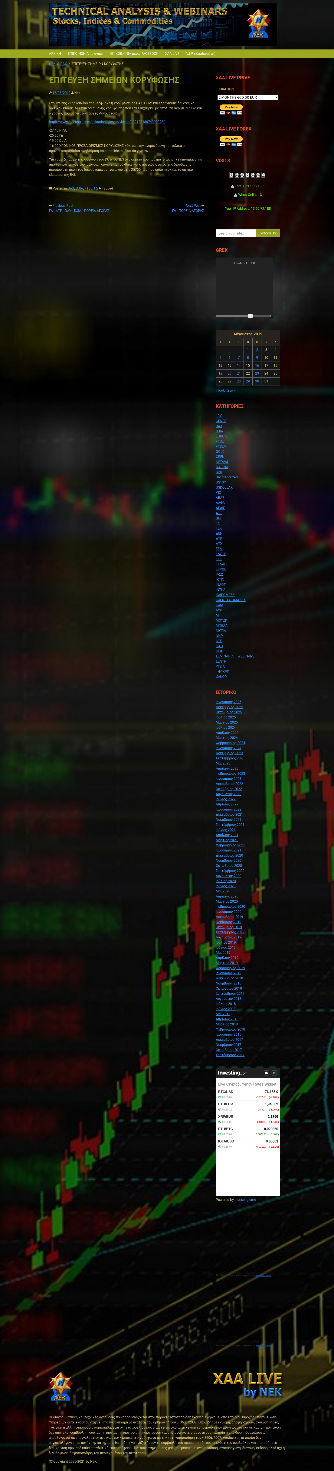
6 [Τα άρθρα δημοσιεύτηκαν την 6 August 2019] (230, 358)
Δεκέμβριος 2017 (229, 1040)
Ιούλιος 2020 (226, 881)
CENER (221, 421)
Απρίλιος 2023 (227, 768)
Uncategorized (227, 477)
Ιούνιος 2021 (226, 830)
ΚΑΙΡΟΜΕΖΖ (225, 595)
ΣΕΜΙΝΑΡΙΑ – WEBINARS (235, 656)
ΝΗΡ (219, 636)
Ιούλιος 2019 (226, 942)
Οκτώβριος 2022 (229, 789)
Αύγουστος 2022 (228, 794)
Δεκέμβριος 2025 (229, 707)
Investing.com (245, 1200)
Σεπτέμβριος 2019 (230, 932)
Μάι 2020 (223, 891)
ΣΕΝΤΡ (221, 661)
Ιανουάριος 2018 (228, 1034)
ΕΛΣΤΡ (221, 554)
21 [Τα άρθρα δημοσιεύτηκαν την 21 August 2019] (239, 373)
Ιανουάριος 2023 (228, 779)
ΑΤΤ (219, 513)
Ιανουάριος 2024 (228, 748)
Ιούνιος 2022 (226, 799)
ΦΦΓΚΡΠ (222, 672)
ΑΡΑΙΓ (220, 508)
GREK (220, 457)
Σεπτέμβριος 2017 (230, 1055)
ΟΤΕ (219, 641)
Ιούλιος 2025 (226, 717)
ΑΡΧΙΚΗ (55, 54)
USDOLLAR (224, 487)
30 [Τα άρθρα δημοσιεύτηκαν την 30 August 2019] (257, 381)
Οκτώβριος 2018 (229, 988)
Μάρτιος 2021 (227, 840)
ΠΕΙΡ (219, 651)
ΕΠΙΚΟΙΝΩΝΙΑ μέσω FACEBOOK (134, 54)
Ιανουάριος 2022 (228, 809)
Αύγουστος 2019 (228, 937)
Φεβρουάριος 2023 (230, 774)
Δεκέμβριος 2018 (229, 978)
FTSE (88, 188)
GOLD (220, 452)
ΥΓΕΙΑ (220, 667)
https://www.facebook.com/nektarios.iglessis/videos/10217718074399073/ (107, 122)
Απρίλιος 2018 (227, 1019)
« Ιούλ (220, 390)
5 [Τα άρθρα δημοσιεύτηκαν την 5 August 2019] (221, 358)
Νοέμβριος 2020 (228, 861)
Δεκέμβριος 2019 (229, 917)
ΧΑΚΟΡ (221, 677)
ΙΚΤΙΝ (220, 580)
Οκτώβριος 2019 (229, 927)
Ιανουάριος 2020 (228, 912)
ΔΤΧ (219, 544)
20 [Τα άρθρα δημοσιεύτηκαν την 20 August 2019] (230, 373)
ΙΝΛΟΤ (221, 585)
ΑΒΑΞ (220, 498)
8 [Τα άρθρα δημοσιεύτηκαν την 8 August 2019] (248, 358)
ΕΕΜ (219, 549)
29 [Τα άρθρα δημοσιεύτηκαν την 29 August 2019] (248, 381)
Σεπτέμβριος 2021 (230, 825)
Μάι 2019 (223, 953)
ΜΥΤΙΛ (221, 631)
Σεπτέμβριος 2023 (230, 758)
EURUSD (222, 436)
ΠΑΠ (219, 646)
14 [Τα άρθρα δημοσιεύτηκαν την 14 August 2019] (239, 365)
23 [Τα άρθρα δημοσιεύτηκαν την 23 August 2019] (257, 373)
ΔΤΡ (219, 539)
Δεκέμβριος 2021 (229, 814)
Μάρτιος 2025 (227, 722)
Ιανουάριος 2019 (228, 973)
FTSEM (221, 446)
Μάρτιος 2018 (227, 1024)
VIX (218, 493)
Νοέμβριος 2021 (228, 820)
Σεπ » (231, 390)
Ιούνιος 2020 (226, 886)
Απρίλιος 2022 (227, 804)
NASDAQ (222, 467)
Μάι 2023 (223, 763)
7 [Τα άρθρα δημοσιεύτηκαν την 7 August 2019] (239, 358)
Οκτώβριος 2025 (229, 712)
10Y (219, 416)
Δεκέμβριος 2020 (229, 855)
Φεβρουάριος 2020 (230, 907)
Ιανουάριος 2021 (228, 850)
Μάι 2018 (223, 1014)
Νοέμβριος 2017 (228, 1045)
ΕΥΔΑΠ (221, 564)
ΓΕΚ (219, 528)
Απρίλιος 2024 (227, 733)
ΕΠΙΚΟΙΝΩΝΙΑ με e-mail (85, 54)
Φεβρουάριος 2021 (230, 845)
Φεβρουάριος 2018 (230, 1029)
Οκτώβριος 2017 (229, 1050)
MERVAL (222, 462)
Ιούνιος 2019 (226, 947)
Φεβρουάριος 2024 (230, 743)
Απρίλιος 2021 (227, 835)
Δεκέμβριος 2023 (229, 753)
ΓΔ (96, 188)
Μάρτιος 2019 (227, 963)
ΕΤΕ (219, 559)
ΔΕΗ (219, 533)
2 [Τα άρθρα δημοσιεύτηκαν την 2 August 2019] (257, 350)
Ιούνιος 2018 (226, 1009)
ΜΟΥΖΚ (221, 620)
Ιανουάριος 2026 (228, 702)
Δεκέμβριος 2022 (229, 784)
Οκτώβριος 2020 (229, 866)
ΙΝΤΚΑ (221, 590)
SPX (219, 472)
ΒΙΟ (218, 518)
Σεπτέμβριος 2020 (230, 871)
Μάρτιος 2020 (227, 901)
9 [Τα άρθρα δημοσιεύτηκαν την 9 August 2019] (257, 358)
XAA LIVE (172, 54)
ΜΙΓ (219, 615)
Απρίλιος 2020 (227, 896)
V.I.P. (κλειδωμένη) (200, 54)
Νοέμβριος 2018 (228, 983)
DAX (71, 188)
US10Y (221, 482)
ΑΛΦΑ (220, 503)
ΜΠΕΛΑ (221, 626)
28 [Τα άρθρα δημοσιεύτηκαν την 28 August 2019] (239, 381)
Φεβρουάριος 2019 (230, 968)
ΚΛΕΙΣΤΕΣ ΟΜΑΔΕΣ (231, 600)
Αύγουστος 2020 (228, 876)
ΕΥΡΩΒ (221, 569)
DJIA (79, 188)
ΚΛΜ (219, 605)
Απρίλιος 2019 (227, 958)
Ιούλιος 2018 (226, 1004)
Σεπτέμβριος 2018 (230, 994)
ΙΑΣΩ (219, 574)
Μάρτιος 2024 (227, 738)
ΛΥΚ (219, 610)
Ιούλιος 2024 (226, 727)
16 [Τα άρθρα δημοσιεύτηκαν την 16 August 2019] (257, 365)
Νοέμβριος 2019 (228, 922)
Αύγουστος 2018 (228, 999)
